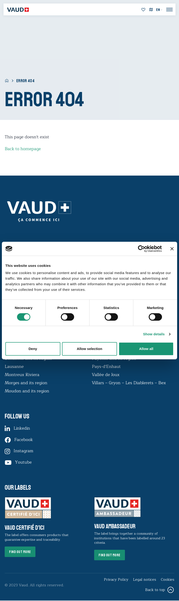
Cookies (167, 580)
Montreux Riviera (22, 374)
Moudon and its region (27, 390)
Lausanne (14, 366)
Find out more (20, 552)
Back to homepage (23, 148)
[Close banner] (172, 248)
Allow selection (89, 349)
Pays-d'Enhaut (106, 366)
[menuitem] (159, 9)
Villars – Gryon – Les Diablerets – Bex (130, 382)
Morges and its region (26, 382)
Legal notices (144, 580)
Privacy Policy (116, 580)
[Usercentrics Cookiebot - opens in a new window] (141, 248)
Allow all (146, 349)
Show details (154, 334)
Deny (32, 349)
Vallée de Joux (106, 374)
